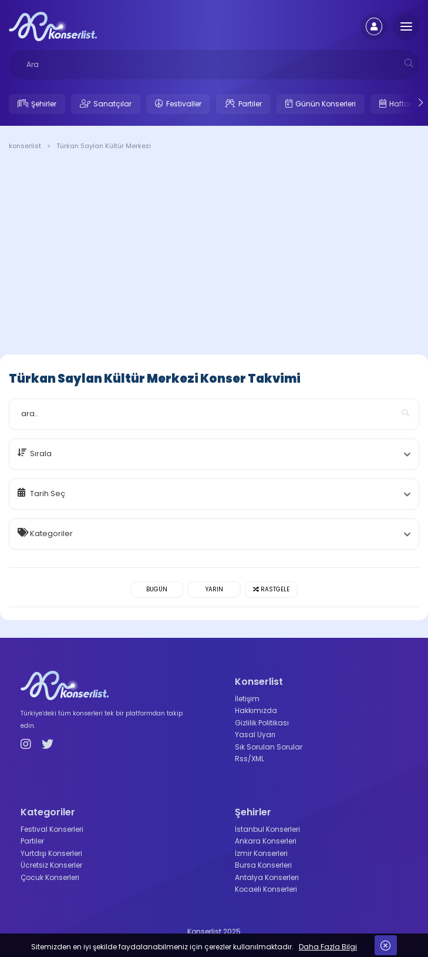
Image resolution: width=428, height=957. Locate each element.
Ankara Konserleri (265, 841)
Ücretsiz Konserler (51, 865)
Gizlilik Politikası (262, 723)
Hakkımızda (256, 710)
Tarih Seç (47, 493)
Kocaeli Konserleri (266, 889)
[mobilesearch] (409, 63)
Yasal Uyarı (255, 735)
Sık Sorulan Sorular (268, 747)
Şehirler (43, 104)
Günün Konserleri (325, 104)
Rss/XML (249, 759)
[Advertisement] (214, 254)
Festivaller (183, 104)
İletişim (247, 699)
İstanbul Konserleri (267, 829)
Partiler (250, 104)
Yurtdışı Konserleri (51, 853)
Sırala (41, 453)
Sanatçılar (112, 104)
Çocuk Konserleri (50, 877)
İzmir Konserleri (261, 853)
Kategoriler (51, 533)
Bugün (156, 589)
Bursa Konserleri (263, 865)
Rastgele (271, 589)
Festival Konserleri (52, 829)
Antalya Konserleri (267, 877)
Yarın (214, 589)
